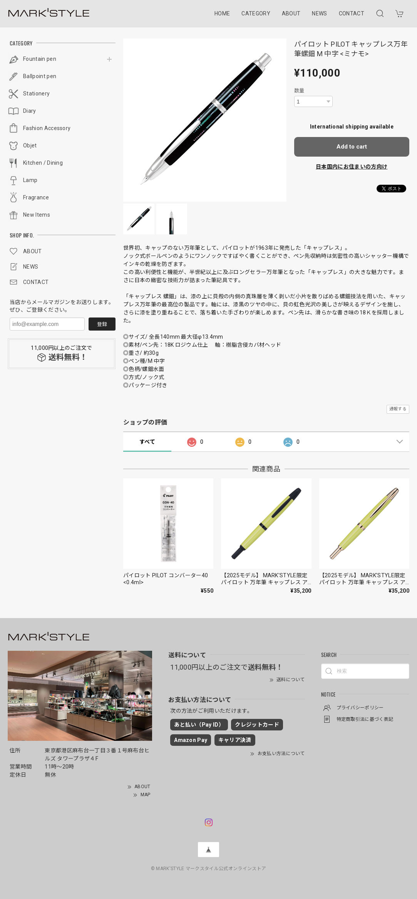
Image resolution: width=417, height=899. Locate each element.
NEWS (319, 13)
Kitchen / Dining (43, 163)
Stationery (36, 93)
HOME (222, 13)
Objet (30, 145)
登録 (102, 324)
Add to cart (352, 146)
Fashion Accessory (46, 128)
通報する (398, 408)
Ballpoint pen (39, 76)
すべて (147, 442)
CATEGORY (255, 13)
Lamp (30, 180)
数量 (299, 91)
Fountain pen (39, 59)
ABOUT (291, 13)
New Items (36, 215)
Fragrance (36, 197)
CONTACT (351, 13)
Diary (29, 111)
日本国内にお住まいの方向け (351, 167)
